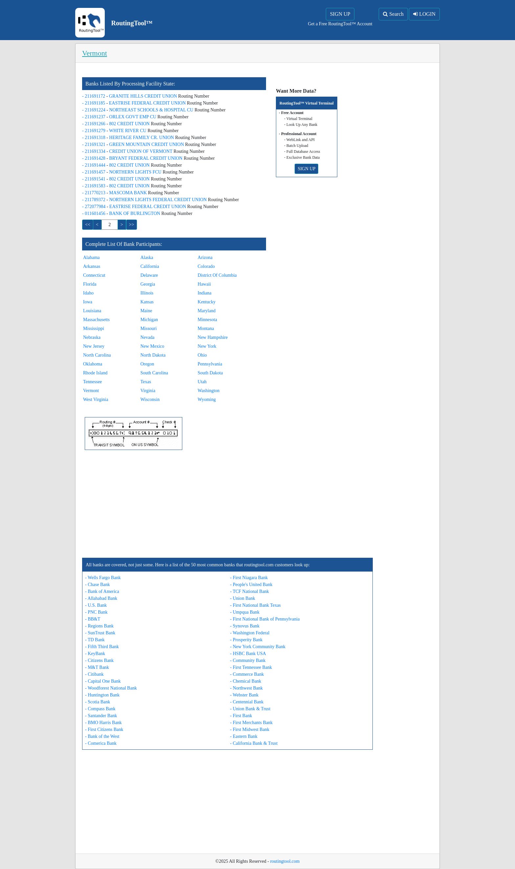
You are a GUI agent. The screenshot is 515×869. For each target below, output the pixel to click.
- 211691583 (94, 185)
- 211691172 (94, 96)
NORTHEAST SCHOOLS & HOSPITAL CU (151, 109)
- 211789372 (94, 199)
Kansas (146, 301)
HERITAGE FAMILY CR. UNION (142, 137)
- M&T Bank (97, 667)
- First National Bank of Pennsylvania (265, 619)
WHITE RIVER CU (128, 130)
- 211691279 (94, 130)
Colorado (206, 266)
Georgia (147, 284)
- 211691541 (94, 178)
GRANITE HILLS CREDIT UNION (143, 96)
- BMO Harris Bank (103, 722)
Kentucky (206, 301)
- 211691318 (94, 137)
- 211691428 (94, 158)
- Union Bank (242, 598)
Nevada (147, 337)
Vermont (91, 390)
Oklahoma (92, 364)
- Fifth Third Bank (102, 646)
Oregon (147, 364)
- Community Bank (248, 660)
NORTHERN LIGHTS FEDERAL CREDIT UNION (158, 199)
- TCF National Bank (249, 591)
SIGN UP (340, 14)
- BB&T (92, 619)
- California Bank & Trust (254, 743)
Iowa (87, 301)
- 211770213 (94, 192)
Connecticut (94, 275)
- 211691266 (94, 123)
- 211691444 (94, 165)
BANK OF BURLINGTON (135, 213)
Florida (89, 284)
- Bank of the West (102, 736)
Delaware (149, 275)
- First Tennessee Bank (251, 667)
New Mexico (152, 346)
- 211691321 (94, 144)
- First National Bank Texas (255, 605)
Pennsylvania (210, 364)
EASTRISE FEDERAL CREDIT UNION (148, 103)
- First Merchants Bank (251, 722)
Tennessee (92, 381)
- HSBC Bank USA (248, 653)
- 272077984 (94, 206)
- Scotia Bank (97, 701)
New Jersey (93, 346)
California (149, 266)
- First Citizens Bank (104, 729)
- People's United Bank (251, 584)
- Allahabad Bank (101, 598)
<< (87, 224)
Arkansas (91, 266)
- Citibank (94, 674)
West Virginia (95, 399)
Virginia (147, 390)
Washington (209, 390)
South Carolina (154, 372)
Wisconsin (150, 399)
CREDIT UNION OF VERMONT (141, 151)
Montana (206, 328)
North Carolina (97, 355)
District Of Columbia (217, 275)
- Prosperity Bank (246, 639)
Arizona (205, 257)
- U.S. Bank (96, 605)
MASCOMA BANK (128, 192)
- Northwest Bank (246, 688)
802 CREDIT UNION (130, 123)
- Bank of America (102, 591)
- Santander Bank (101, 715)
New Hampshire (213, 337)
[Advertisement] (227, 504)
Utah (202, 381)
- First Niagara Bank (249, 577)
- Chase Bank (97, 584)
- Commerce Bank (247, 674)
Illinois (146, 293)
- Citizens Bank (99, 660)
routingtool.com (285, 861)
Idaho (88, 293)
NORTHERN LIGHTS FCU (136, 172)
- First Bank (241, 715)
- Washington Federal (250, 632)
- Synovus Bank (244, 625)
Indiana (205, 293)
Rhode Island (95, 372)
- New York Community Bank (257, 646)
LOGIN (424, 14)
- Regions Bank (99, 625)
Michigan (149, 319)
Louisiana (92, 310)
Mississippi (93, 328)
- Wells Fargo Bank (103, 577)
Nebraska (92, 337)
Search (393, 14)
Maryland (206, 310)
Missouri (148, 328)
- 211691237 (94, 116)
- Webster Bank (244, 695)
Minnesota (207, 319)
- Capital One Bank (103, 681)
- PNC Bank (96, 612)
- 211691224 (94, 109)
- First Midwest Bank (249, 729)
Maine (146, 310)
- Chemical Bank (245, 681)
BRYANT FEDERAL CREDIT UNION (146, 158)
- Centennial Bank (247, 701)
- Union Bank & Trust (250, 708)
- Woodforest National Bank (111, 688)
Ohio (202, 355)
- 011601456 (94, 213)
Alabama (91, 257)
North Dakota (153, 355)
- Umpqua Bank (244, 612)
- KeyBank (95, 653)
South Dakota (210, 372)
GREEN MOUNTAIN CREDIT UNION (147, 144)
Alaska (146, 257)
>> (131, 224)
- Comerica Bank (101, 743)
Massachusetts (96, 319)
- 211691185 (94, 103)
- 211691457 (94, 172)
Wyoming (207, 399)
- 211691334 (94, 151)
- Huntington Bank (102, 695)
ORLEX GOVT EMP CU (133, 116)
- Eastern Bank (244, 736)
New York (207, 346)
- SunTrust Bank (100, 632)
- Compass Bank (100, 708)
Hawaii (204, 284)
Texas (145, 381)
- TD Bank (95, 639)
